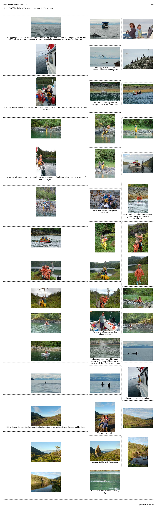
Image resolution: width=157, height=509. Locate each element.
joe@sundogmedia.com (146, 505)
